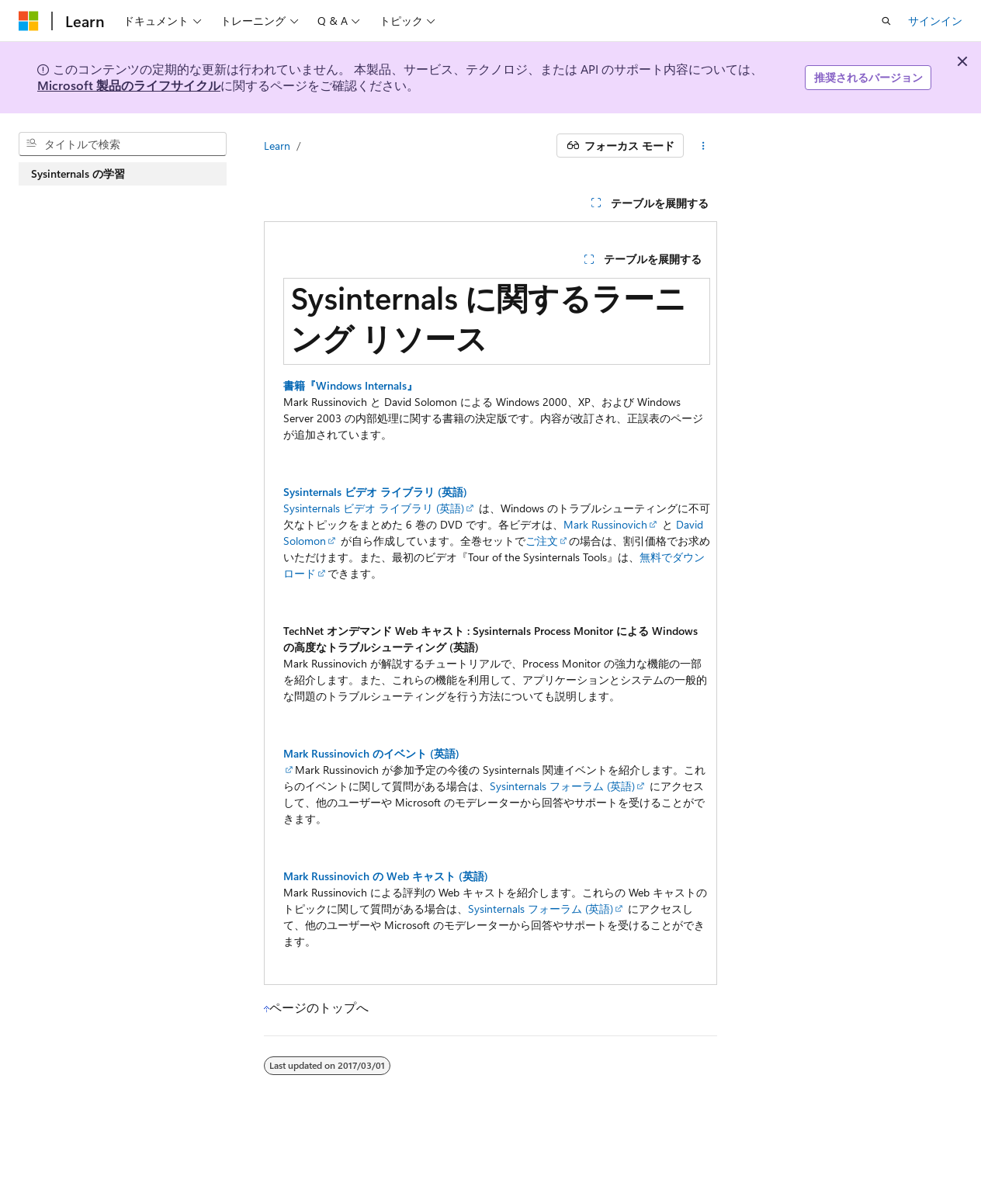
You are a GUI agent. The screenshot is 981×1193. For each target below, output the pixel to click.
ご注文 (541, 540)
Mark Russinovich (605, 524)
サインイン (935, 20)
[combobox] (123, 144)
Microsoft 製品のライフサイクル (128, 85)
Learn (277, 145)
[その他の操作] (703, 146)
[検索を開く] (886, 21)
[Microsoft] (29, 21)
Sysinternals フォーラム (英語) (562, 786)
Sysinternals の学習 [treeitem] (78, 173)
